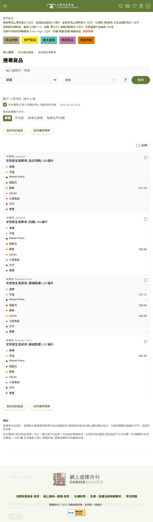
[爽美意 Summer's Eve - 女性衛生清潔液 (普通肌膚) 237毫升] (145, 279)
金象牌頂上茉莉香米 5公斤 (77, 22)
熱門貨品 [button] (30, 40)
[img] (5, 6)
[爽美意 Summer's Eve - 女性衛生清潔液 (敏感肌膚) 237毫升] (145, 341)
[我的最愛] (134, 6)
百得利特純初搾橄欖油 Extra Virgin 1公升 (27, 31)
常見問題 (131, 496)
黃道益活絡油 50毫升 (48, 22)
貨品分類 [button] (11, 40)
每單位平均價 (56, 118)
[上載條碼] (127, 6)
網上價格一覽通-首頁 (56, 496)
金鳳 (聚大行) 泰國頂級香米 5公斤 (63, 27)
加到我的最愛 (14, 130)
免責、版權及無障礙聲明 (106, 496)
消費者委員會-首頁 (27, 496)
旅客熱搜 (88, 31)
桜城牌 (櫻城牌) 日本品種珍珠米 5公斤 (117, 22)
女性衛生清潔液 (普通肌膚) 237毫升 (30, 283)
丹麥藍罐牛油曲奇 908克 (99, 27)
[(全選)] (137, 145)
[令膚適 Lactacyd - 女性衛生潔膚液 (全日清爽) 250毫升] (145, 157)
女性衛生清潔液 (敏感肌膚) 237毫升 (30, 344)
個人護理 (8, 52)
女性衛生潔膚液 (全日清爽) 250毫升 (30, 160)
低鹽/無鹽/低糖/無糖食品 (67, 31)
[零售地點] (148, 6)
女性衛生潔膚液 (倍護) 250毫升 (27, 222)
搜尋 (141, 80)
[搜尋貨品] (76, 71)
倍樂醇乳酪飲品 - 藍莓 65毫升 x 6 (22, 27)
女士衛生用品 (25, 52)
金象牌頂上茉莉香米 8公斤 (18, 22)
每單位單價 (35, 118)
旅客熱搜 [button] (86, 40)
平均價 (19, 118)
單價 (8, 118)
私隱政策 (80, 496)
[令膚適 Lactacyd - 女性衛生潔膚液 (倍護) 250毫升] (145, 218)
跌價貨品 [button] (68, 40)
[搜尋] (121, 6)
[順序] (125, 80)
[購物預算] (141, 6)
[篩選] (31, 80)
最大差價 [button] (49, 40)
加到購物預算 (41, 130)
